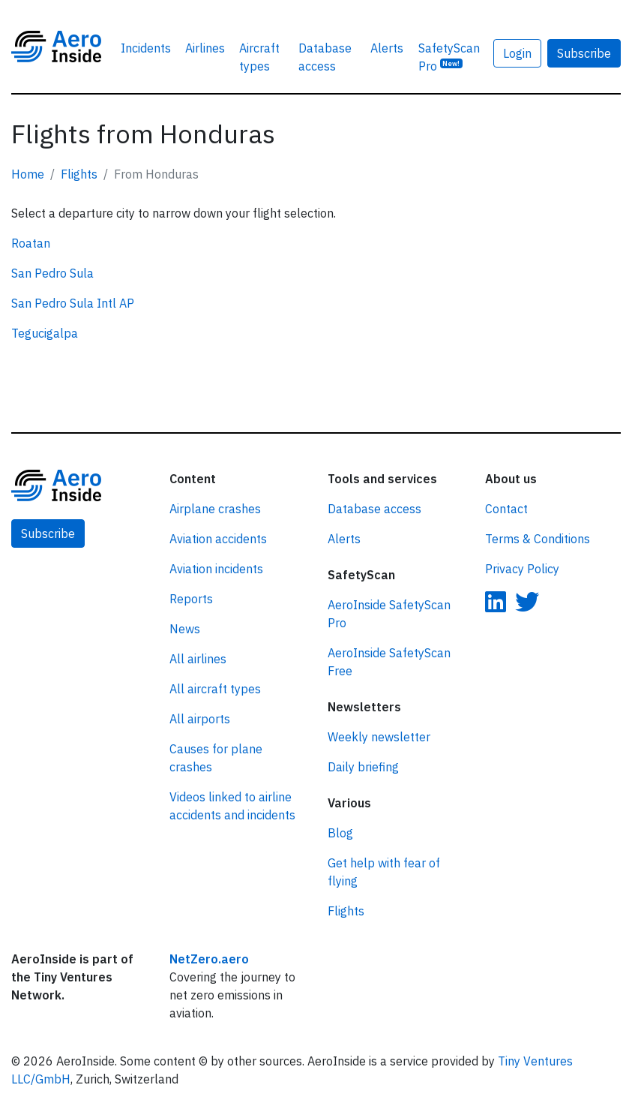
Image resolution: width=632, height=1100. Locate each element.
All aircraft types (215, 688)
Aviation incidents (216, 568)
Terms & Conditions (537, 538)
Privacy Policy (522, 568)
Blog (340, 832)
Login (517, 53)
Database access (325, 57)
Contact (506, 508)
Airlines (205, 48)
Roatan (30, 243)
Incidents (146, 48)
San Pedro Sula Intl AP (72, 303)
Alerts (386, 48)
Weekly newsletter (379, 736)
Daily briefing (363, 766)
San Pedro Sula (52, 273)
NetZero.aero (209, 958)
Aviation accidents (218, 538)
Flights (79, 174)
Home (27, 174)
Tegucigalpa (44, 333)
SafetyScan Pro (449, 57)
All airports (199, 718)
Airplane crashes (215, 508)
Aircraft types (259, 57)
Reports (191, 598)
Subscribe (584, 53)
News (184, 628)
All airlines (197, 658)
